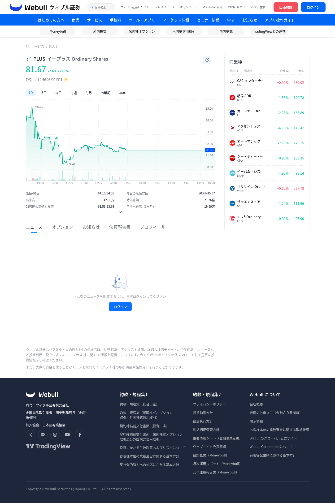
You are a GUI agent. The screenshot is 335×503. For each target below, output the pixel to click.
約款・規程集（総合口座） (139, 404)
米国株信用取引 (184, 31)
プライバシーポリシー (209, 404)
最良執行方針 (203, 421)
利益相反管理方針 (206, 429)
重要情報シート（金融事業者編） (218, 438)
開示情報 (256, 421)
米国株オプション (142, 31)
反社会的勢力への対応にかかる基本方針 (149, 464)
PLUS (53, 46)
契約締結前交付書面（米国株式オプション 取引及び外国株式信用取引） (151, 436)
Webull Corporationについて (272, 446)
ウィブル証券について (135, 7)
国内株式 (226, 31)
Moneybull (58, 31)
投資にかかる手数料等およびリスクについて (153, 447)
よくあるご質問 (212, 7)
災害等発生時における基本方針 (273, 455)
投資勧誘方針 (203, 412)
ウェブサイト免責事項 (209, 446)
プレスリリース (164, 7)
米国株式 (99, 31)
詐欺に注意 (258, 7)
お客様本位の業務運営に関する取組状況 (279, 429)
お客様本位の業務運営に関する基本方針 (149, 456)
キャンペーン (188, 7)
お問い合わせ (236, 7)
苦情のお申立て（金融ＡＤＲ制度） (276, 412)
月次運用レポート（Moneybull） (217, 463)
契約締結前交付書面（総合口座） (144, 425)
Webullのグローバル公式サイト (273, 438)
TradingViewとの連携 (269, 31)
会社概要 (256, 404)
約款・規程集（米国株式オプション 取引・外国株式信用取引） (146, 415)
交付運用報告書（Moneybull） (216, 472)
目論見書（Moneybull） (211, 455)
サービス (37, 46)
